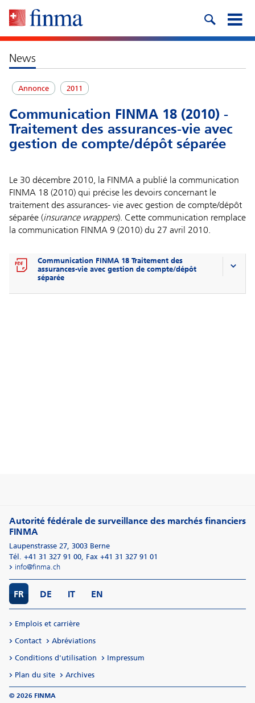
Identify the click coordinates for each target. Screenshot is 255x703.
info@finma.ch (37, 567)
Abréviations (74, 641)
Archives (79, 675)
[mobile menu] (234, 18)
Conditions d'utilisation (56, 658)
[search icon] (209, 18)
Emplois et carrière (47, 623)
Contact (28, 641)
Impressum (126, 658)
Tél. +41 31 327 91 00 (45, 556)
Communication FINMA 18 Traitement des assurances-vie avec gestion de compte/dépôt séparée (117, 269)
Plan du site (35, 675)
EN (97, 594)
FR (19, 594)
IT (71, 594)
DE (46, 594)
